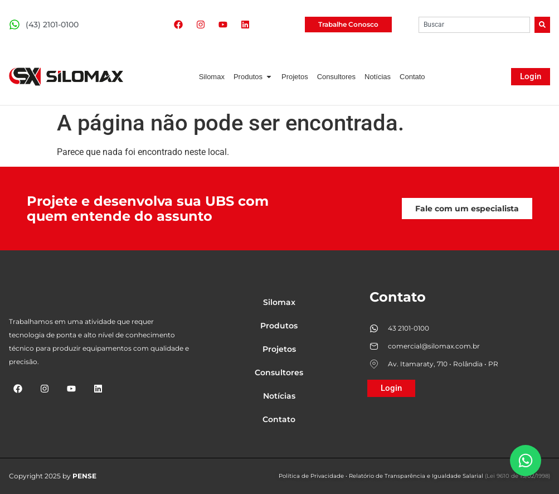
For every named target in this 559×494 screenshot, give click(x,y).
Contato (279, 419)
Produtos (279, 326)
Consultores (279, 372)
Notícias (279, 396)
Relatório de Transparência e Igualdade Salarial (416, 476)
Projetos (279, 349)
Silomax (279, 302)
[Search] (542, 25)
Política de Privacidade (311, 476)
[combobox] (474, 25)
